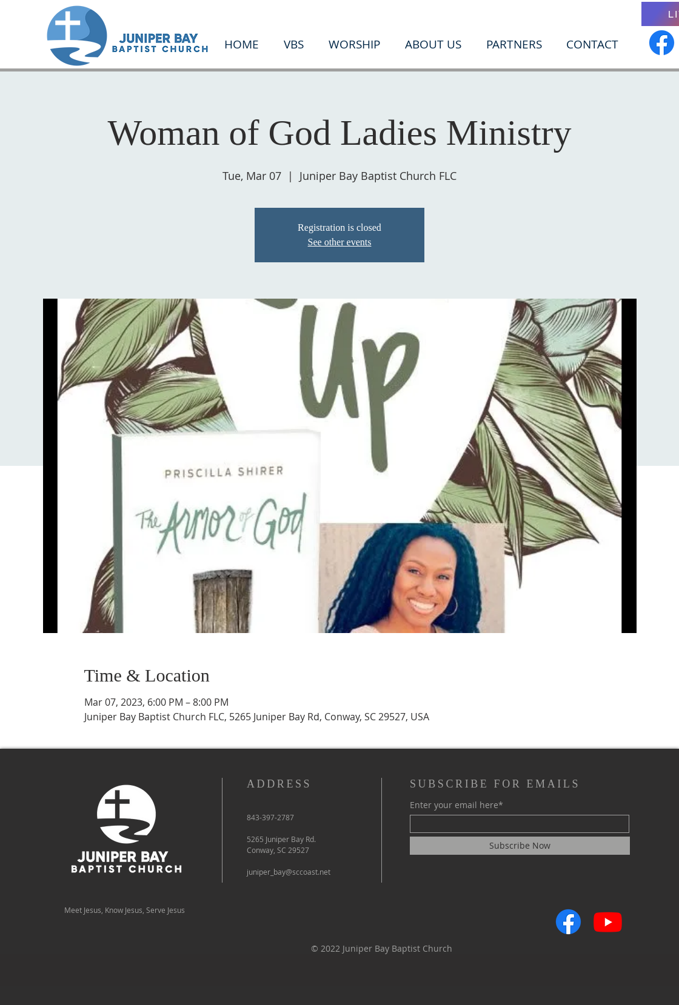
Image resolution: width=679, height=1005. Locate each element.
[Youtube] (607, 921)
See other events (340, 242)
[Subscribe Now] (520, 846)
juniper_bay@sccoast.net (288, 872)
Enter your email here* (456, 805)
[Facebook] (661, 42)
